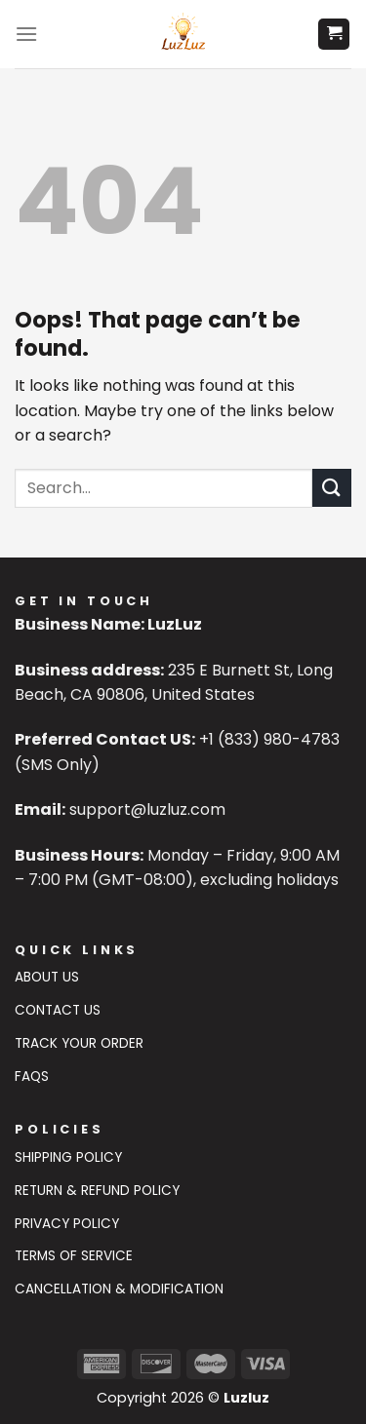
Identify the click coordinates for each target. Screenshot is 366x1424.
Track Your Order (79, 1043)
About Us (47, 977)
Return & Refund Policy (97, 1190)
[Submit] (331, 488)
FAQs (32, 1076)
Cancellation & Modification (119, 1289)
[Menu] (26, 34)
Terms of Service (74, 1256)
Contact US (58, 1010)
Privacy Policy (67, 1223)
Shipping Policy (68, 1157)
